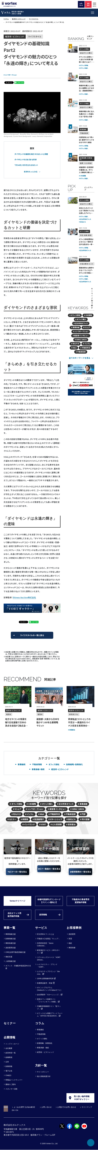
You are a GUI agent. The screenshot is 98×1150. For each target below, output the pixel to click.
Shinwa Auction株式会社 (24, 597)
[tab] (32, 171)
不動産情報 (37, 764)
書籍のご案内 (10, 1084)
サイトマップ (87, 1107)
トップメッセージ (12, 1044)
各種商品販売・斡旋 (46, 983)
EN (13, 1110)
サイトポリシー (43, 1072)
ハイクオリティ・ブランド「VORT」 (47, 965)
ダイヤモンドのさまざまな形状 (25, 159)
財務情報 (8, 1066)
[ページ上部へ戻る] (90, 1142)
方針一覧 (41, 1065)
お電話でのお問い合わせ (66, 1107)
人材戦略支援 (10, 961)
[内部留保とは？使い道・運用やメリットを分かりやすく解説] (73, 130)
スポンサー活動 (11, 1089)
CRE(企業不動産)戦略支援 (15, 952)
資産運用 (72, 934)
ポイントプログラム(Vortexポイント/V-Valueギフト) (49, 989)
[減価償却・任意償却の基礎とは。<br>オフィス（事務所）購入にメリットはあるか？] (73, 158)
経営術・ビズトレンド (18, 19)
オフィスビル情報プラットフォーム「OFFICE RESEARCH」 (49, 1014)
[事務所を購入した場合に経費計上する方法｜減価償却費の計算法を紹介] (73, 78)
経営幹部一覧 (10, 1053)
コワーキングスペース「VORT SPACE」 (48, 958)
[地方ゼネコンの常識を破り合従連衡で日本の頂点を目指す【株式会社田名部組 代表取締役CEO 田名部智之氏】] (17, 696)
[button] (94, 4)
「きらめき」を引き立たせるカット (26, 165)
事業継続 (21, 764)
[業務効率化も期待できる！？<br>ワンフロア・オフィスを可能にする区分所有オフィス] (73, 260)
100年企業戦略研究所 (46, 978)
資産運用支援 (10, 948)
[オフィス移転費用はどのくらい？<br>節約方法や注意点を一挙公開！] (73, 232)
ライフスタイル (33, 19)
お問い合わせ (46, 1107)
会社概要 (8, 1048)
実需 (70, 939)
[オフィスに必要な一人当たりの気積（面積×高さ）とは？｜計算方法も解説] (73, 49)
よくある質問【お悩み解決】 (25, 1107)
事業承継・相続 (38, 769)
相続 (70, 943)
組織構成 (8, 1057)
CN (17, 1110)
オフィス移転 (54, 764)
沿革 (7, 1062)
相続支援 (8, 957)
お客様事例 (74, 927)
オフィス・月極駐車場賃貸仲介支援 (18, 967)
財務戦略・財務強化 (74, 764)
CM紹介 (8, 1075)
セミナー (10, 1023)
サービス (41, 927)
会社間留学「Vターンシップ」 (50, 995)
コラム (39, 1023)
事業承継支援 (10, 943)
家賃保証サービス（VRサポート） (48, 951)
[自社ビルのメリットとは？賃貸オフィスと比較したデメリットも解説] (73, 200)
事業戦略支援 (10, 934)
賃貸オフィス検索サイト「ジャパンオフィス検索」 (48, 1000)
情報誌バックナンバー (13, 1080)
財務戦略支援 (10, 939)
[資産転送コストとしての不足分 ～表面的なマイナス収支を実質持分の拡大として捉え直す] (80, 696)
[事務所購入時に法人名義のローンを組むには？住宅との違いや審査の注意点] (73, 104)
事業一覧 (9, 927)
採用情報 (43, 915)
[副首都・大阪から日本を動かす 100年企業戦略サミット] (49, 696)
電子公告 (8, 1071)
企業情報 (9, 1037)
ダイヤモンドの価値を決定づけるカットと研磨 (31, 154)
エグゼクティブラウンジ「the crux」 (48, 972)
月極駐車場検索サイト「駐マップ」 (49, 1007)
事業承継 (72, 948)
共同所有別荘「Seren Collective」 (45, 944)
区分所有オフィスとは (45, 934)
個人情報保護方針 (44, 1076)
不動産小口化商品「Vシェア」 (48, 939)
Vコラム (6, 19)
